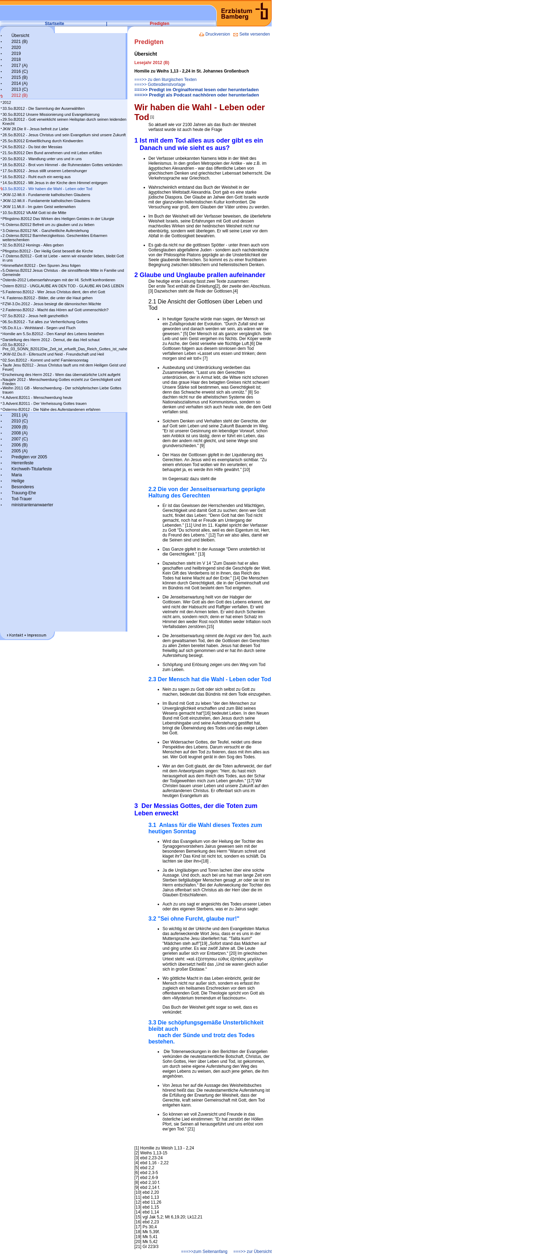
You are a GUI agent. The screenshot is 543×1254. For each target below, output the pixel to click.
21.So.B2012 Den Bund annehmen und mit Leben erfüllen (52, 153)
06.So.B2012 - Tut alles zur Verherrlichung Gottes (45, 322)
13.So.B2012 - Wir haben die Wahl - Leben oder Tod (47, 189)
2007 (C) (19, 439)
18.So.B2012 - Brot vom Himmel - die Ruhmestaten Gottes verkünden (62, 165)
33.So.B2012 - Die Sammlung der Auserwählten (43, 108)
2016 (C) (19, 71)
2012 (6, 102)
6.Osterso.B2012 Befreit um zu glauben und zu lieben (48, 224)
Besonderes (22, 486)
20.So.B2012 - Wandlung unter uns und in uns (42, 159)
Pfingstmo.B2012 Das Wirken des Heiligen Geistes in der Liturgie (58, 219)
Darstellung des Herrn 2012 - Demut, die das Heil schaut (51, 340)
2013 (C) (19, 89)
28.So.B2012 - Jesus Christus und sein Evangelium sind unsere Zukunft (64, 135)
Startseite (54, 23)
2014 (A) (19, 83)
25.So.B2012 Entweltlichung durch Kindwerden (42, 141)
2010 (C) (19, 421)
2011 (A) (19, 415)
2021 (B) (19, 41)
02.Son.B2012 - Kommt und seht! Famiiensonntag (45, 360)
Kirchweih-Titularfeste (31, 468)
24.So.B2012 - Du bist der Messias (32, 147)
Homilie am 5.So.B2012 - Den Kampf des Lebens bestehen (53, 334)
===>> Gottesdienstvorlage (159, 84)
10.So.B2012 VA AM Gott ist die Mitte (34, 213)
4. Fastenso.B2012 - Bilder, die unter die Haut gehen (47, 298)
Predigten (159, 23)
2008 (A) (19, 433)
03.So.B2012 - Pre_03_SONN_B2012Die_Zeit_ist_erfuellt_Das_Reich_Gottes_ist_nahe (64, 347)
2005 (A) (19, 451)
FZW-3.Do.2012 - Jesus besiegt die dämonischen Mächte (51, 304)
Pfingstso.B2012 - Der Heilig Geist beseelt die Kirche (47, 251)
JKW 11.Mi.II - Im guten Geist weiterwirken (39, 207)
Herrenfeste (22, 462)
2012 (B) (19, 95)
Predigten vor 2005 (29, 456)
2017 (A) (19, 65)
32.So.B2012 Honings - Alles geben (33, 245)
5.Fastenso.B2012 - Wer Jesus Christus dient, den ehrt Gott (53, 292)
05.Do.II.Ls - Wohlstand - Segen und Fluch (39, 328)
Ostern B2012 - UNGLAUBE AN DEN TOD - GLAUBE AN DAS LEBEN (63, 286)
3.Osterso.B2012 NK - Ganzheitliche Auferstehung (45, 230)
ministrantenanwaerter (32, 504)
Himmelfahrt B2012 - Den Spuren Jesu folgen (41, 265)
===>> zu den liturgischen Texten (165, 79)
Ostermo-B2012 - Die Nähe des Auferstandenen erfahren (51, 409)
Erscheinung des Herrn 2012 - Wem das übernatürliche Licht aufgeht (61, 374)
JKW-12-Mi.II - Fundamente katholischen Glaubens (46, 195)
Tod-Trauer (21, 498)
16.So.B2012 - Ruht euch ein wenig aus (36, 177)
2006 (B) (19, 445)
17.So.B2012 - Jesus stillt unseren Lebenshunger (44, 171)
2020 (16, 47)
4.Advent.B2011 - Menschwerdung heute (37, 397)
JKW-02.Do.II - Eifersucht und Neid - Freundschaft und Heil (53, 354)
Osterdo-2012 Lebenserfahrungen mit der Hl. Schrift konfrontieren (58, 280)
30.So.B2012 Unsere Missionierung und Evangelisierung (51, 114)
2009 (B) (19, 427)
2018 (16, 59)
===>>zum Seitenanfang (204, 1251)
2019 (16, 53)
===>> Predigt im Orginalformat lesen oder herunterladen (196, 89)
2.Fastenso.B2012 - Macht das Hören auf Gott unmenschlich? (55, 310)
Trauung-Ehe (23, 492)
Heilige (17, 480)
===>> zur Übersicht (252, 1251)
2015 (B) (19, 77)
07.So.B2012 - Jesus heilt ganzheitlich (35, 316)
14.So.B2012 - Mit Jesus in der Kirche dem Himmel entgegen (54, 183)
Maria (16, 474)
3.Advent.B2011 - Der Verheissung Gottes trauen (44, 403)
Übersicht (20, 35)
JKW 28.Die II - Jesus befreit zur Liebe (35, 129)
